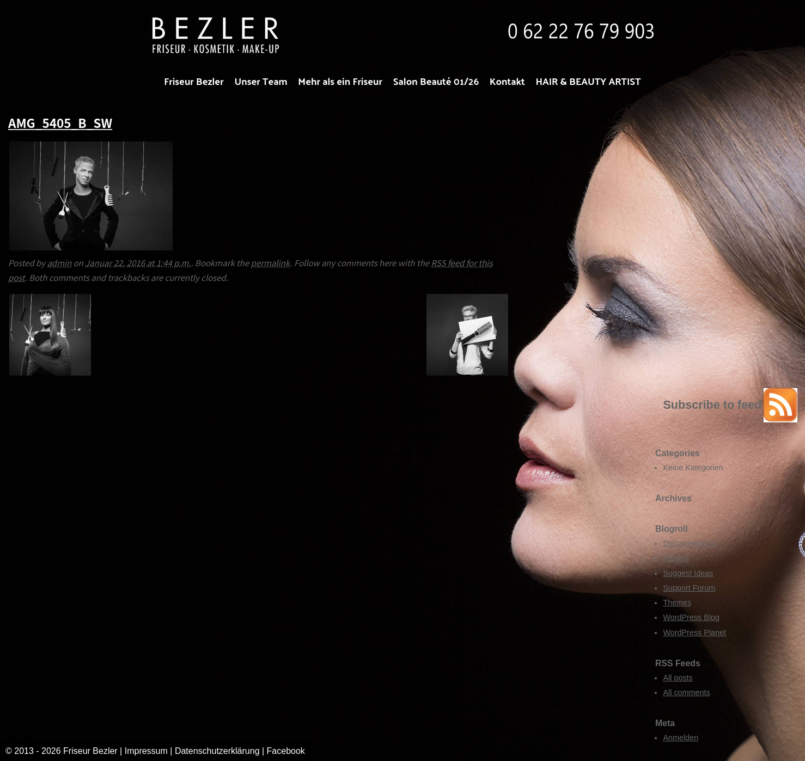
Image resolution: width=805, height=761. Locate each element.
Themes (677, 602)
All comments (686, 692)
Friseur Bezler (193, 81)
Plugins (675, 558)
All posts (677, 677)
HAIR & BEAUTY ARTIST (588, 81)
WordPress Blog (691, 617)
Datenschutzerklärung (218, 751)
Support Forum (689, 588)
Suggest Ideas (688, 573)
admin (59, 262)
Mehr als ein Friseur (340, 81)
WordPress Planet (694, 632)
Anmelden (680, 737)
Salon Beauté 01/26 (436, 81)
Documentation (689, 543)
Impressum (146, 751)
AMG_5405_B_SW (60, 122)
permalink (270, 262)
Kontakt (507, 81)
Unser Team (260, 81)
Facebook (286, 751)
